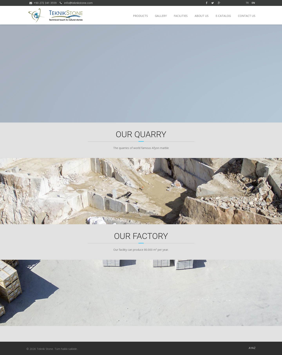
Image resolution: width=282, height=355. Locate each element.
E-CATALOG (223, 16)
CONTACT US (246, 16)
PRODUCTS (140, 16)
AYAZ (252, 348)
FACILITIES (181, 16)
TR (247, 3)
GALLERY (161, 16)
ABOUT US (202, 16)
